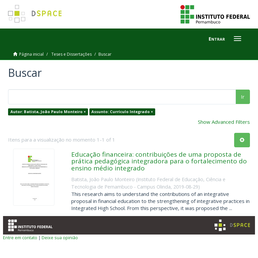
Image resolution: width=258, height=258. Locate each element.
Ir (243, 96)
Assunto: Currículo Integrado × (122, 111)
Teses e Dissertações (71, 54)
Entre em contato (20, 238)
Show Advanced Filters (224, 121)
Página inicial (31, 54)
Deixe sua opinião (60, 238)
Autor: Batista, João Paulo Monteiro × (48, 111)
